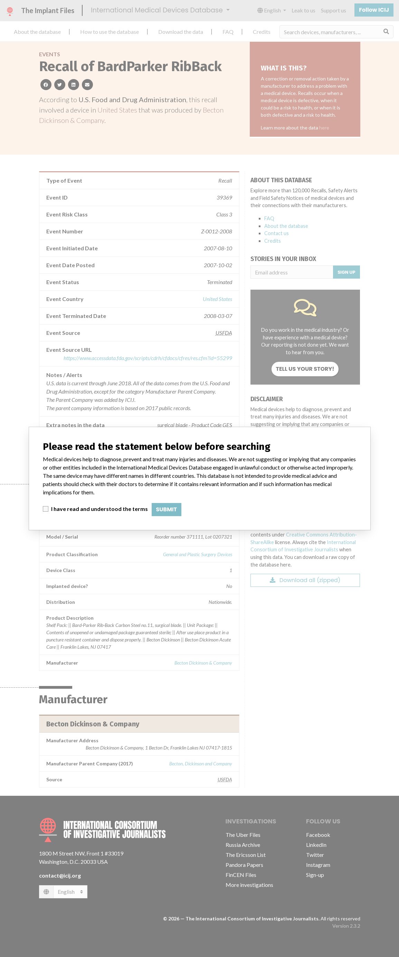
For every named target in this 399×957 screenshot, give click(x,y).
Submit (166, 509)
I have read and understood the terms (99, 508)
